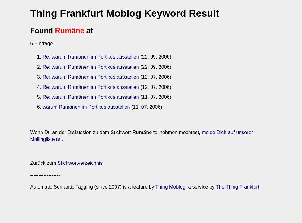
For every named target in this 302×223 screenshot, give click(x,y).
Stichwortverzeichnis (80, 163)
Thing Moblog (170, 187)
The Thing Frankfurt (237, 187)
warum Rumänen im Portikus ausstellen (86, 107)
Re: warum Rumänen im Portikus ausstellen (91, 56)
